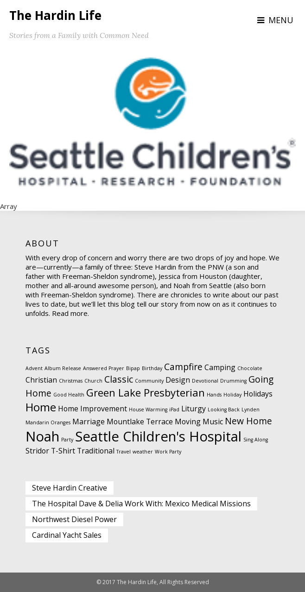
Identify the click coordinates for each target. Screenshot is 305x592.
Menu (280, 19)
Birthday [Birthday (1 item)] (152, 368)
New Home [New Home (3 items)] (248, 421)
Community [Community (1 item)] (149, 381)
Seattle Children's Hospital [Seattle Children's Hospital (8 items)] (158, 436)
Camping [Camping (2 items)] (219, 367)
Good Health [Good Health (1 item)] (68, 394)
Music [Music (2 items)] (213, 421)
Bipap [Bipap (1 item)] (133, 368)
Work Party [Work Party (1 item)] (168, 451)
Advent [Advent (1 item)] (34, 368)
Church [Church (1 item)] (93, 381)
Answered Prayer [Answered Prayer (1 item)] (103, 368)
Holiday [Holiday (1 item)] (232, 394)
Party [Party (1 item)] (67, 439)
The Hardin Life (55, 15)
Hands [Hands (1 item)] (214, 394)
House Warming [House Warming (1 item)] (148, 409)
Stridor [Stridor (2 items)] (37, 451)
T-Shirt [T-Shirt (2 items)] (63, 451)
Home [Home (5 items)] (40, 407)
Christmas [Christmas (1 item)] (71, 381)
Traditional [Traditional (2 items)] (95, 451)
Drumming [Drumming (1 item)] (233, 381)
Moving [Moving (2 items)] (188, 421)
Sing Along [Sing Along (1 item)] (255, 439)
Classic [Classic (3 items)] (118, 379)
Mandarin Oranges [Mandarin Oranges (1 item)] (47, 422)
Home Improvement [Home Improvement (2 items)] (92, 408)
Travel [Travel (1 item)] (123, 451)
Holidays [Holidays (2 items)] (258, 394)
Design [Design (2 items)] (177, 380)
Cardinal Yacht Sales (67, 535)
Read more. (70, 313)
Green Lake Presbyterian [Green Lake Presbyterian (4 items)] (145, 392)
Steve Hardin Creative (69, 488)
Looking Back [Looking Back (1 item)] (224, 409)
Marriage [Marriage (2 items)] (88, 421)
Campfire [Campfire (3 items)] (183, 366)
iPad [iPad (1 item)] (174, 409)
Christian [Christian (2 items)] (41, 380)
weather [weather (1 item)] (143, 451)
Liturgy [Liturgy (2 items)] (193, 408)
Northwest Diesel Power (74, 519)
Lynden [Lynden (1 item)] (250, 409)
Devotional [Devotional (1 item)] (205, 381)
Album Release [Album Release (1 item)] (62, 368)
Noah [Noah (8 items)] (42, 436)
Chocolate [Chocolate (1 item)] (249, 368)
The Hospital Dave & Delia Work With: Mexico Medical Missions (141, 503)
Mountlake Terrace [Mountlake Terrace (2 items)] (140, 421)
